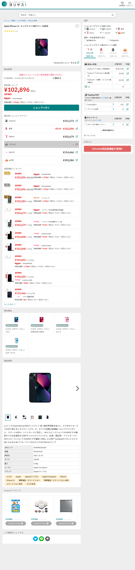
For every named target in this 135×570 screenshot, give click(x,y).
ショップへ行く (41, 107)
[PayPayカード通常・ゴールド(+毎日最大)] (127, 80)
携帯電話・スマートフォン (29, 480)
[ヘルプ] (113, 104)
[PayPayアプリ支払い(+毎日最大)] (127, 68)
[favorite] (77, 26)
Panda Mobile (17, 98)
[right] (77, 388)
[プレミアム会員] (127, 109)
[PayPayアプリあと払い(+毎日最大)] (127, 73)
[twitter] (35, 539)
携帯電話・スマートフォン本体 (56, 480)
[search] (113, 15)
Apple (18, 476)
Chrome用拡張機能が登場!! (107, 148)
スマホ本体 (21, 21)
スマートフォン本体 (14, 484)
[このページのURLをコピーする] (47, 539)
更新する (57, 78)
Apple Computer (49, 476)
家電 (13, 21)
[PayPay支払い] (127, 104)
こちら (104, 98)
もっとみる (9, 304)
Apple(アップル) (31, 476)
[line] (41, 539)
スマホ (9, 476)
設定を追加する (107, 130)
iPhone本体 (32, 21)
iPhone (63, 476)
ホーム (6, 21)
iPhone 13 (11, 480)
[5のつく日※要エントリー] (127, 124)
